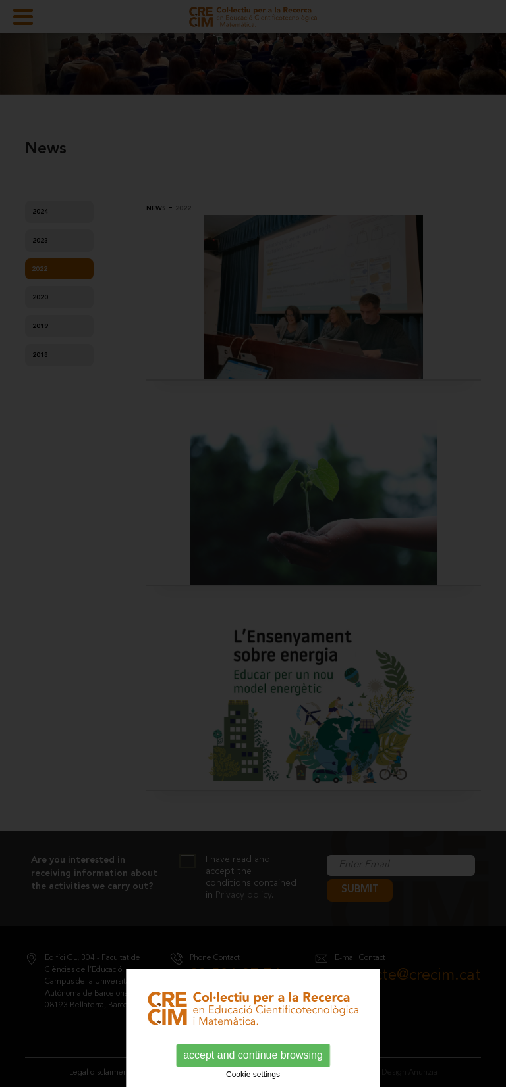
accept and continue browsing (253, 1055)
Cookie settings (253, 1074)
